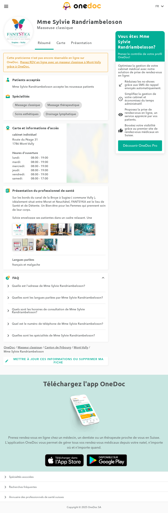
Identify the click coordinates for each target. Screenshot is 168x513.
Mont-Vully (81, 347)
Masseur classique (30, 347)
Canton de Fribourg (58, 347)
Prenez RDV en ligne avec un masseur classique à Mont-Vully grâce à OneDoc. (54, 64)
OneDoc (9, 347)
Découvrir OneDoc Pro (140, 146)
